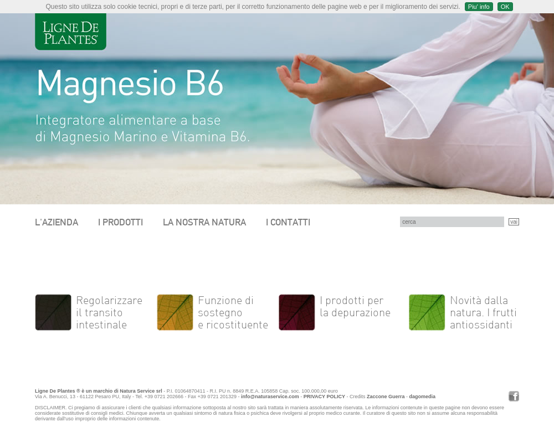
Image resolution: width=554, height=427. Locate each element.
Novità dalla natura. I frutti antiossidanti (483, 312)
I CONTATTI (288, 222)
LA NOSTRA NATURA (204, 222)
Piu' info (479, 6)
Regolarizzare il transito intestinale (109, 312)
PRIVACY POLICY (324, 396)
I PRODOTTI (120, 222)
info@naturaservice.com (270, 396)
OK (505, 6)
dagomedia (422, 396)
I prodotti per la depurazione (355, 306)
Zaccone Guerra (386, 396)
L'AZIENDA (56, 222)
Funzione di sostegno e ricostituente (233, 312)
